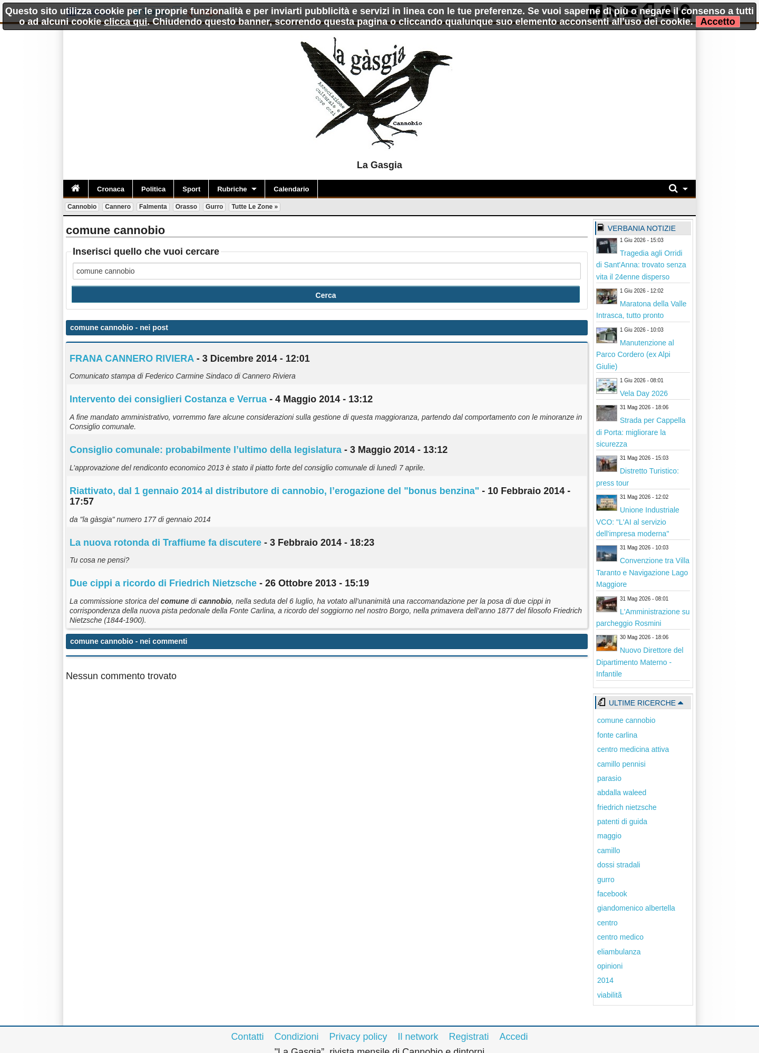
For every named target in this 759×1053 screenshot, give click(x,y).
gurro (606, 879)
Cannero (118, 206)
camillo (608, 850)
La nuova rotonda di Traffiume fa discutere (165, 542)
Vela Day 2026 (644, 393)
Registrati (469, 1036)
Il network (418, 1036)
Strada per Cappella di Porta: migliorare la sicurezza (641, 432)
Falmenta (153, 206)
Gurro (214, 206)
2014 (605, 980)
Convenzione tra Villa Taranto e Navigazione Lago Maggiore (642, 572)
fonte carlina (617, 735)
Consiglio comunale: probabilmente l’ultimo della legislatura (206, 450)
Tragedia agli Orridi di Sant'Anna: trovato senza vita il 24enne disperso (641, 265)
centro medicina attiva (633, 749)
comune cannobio (626, 720)
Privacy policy (358, 1036)
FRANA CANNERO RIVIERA (132, 358)
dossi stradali (618, 865)
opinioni (609, 966)
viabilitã (609, 995)
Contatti (247, 1036)
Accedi (514, 1036)
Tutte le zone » (254, 206)
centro (607, 923)
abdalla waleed (621, 792)
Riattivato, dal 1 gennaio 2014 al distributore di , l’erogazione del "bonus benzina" (274, 491)
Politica (153, 189)
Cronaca (110, 189)
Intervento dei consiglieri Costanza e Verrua (168, 399)
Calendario (291, 189)
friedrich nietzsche (627, 807)
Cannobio (81, 206)
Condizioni (296, 1036)
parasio (609, 778)
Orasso (186, 206)
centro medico (620, 937)
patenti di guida (622, 821)
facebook (612, 894)
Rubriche (232, 189)
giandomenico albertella (636, 908)
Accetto (717, 21)
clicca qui (125, 21)
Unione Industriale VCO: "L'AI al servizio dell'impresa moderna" (637, 522)
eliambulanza (619, 952)
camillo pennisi (621, 764)
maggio (609, 836)
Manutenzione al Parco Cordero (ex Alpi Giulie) (635, 355)
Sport (191, 189)
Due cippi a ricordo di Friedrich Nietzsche (163, 583)
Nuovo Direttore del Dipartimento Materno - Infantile (640, 662)
